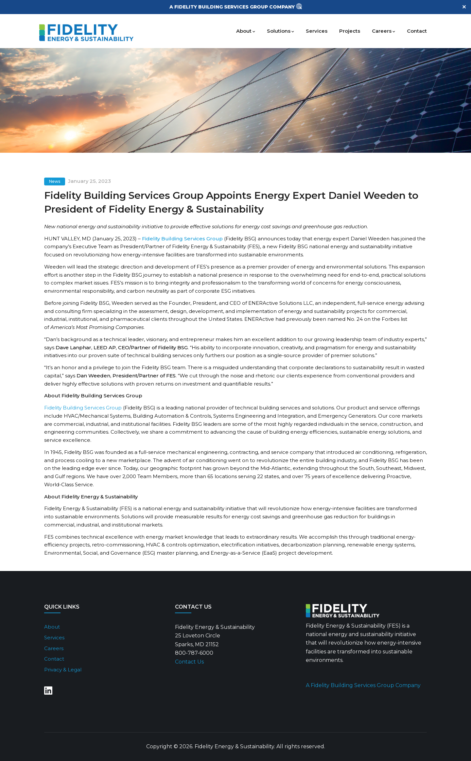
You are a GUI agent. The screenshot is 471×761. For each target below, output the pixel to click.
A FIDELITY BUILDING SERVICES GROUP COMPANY (232, 7)
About (245, 31)
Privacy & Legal (62, 669)
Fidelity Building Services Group (83, 408)
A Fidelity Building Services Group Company (363, 685)
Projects (349, 31)
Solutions (280, 31)
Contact (417, 31)
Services (316, 31)
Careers (383, 31)
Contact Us (189, 662)
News (54, 181)
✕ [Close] (464, 7)
